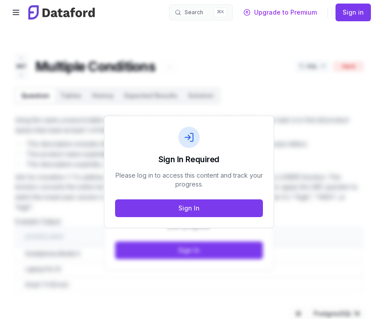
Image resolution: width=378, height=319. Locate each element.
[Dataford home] (61, 12)
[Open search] (201, 12)
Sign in (353, 12)
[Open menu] (16, 12)
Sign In (189, 208)
